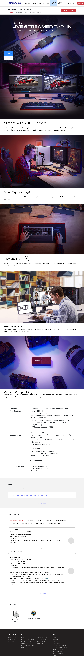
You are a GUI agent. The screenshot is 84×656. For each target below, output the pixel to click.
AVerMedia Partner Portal (60, 647)
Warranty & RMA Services (44, 641)
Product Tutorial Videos (27, 645)
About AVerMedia (61, 3)
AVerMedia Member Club (60, 645)
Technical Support (41, 639)
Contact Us (11, 639)
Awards (23, 647)
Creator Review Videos (27, 641)
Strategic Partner (58, 649)
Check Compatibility (47, 30)
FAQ (47, 578)
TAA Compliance (57, 651)
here (63, 397)
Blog (54, 637)
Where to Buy (68, 10)
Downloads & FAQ (42, 637)
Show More (42, 503)
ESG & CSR (11, 641)
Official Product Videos (27, 643)
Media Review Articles (27, 639)
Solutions (35, 3)
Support (41, 3)
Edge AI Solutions (53, 3)
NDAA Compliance (58, 653)
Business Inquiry (57, 643)
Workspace (56, 639)
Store (47, 3)
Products (27, 3)
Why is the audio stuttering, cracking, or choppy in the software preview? (30, 495)
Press (22, 637)
